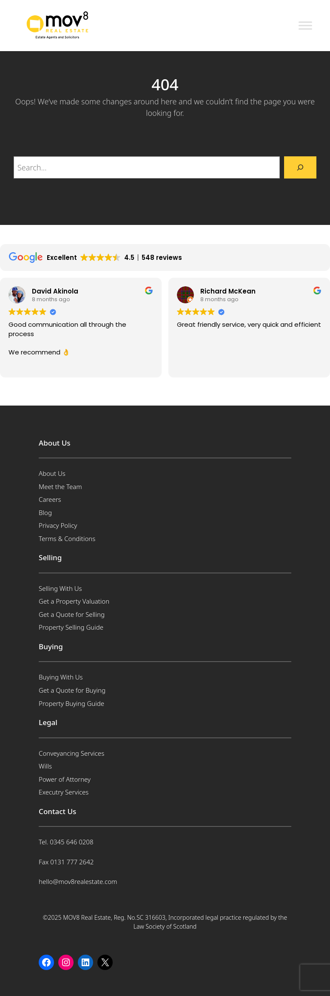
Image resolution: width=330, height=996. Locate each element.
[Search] (300, 167)
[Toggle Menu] (305, 25)
